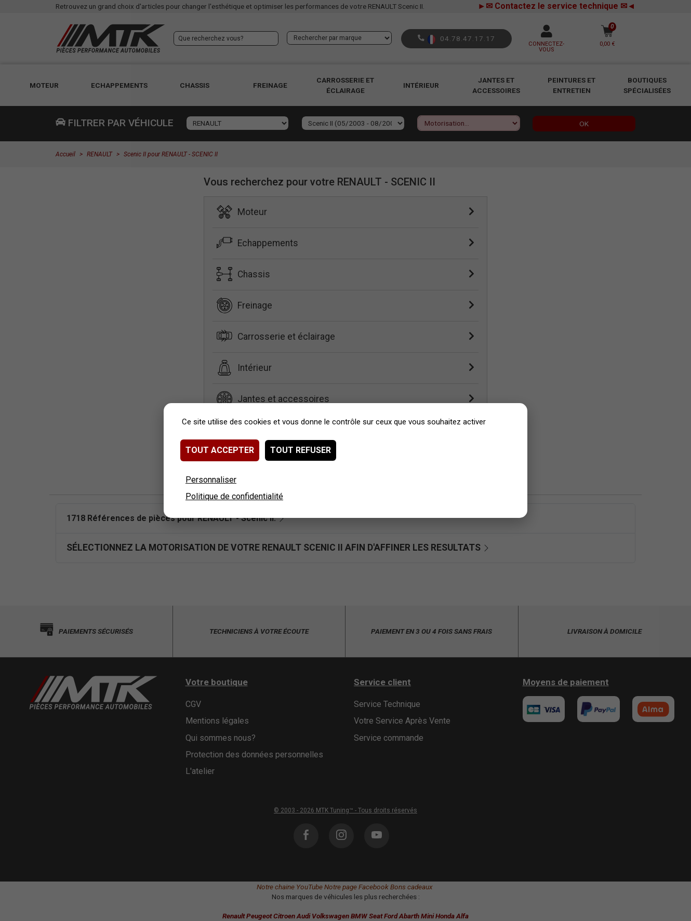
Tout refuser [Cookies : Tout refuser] (300, 450)
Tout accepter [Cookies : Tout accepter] (219, 450)
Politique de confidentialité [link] (234, 496)
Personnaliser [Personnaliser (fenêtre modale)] (210, 480)
